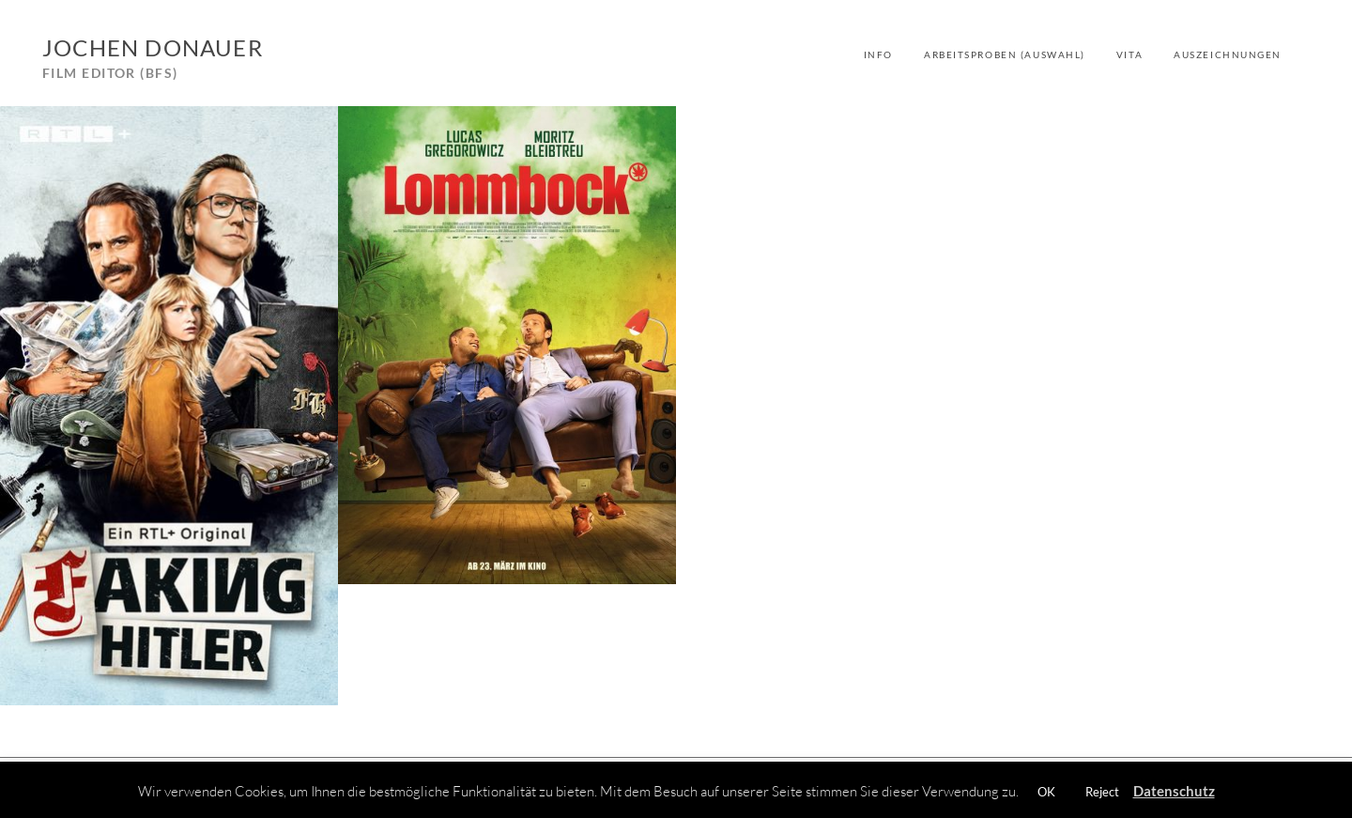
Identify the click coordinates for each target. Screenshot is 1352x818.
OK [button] (1046, 791)
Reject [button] (1102, 791)
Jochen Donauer (152, 47)
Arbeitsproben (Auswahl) (1004, 54)
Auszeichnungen (1228, 54)
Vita (1129, 54)
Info (878, 54)
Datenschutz (1174, 790)
